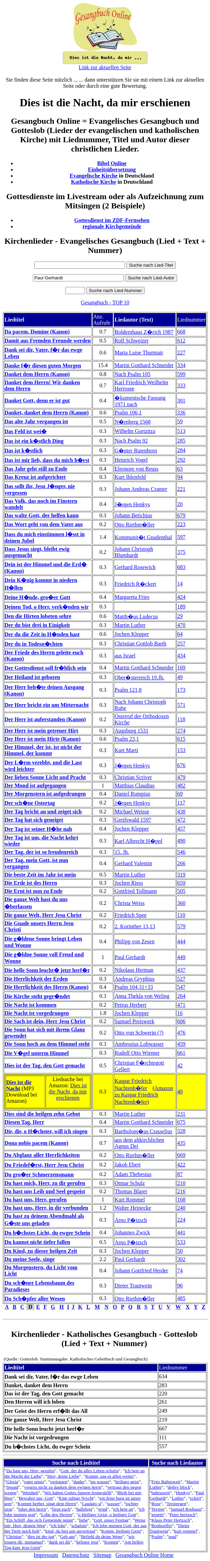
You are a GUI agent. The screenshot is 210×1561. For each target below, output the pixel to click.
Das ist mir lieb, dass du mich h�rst (46, 460)
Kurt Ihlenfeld (130, 477)
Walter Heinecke (132, 1208)
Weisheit (30, 1492)
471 (181, 1005)
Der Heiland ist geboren (32, 677)
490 (181, 841)
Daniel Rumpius (132, 794)
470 (181, 625)
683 (181, 567)
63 (180, 469)
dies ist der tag (40, 1536)
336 (181, 412)
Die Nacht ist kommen (30, 1005)
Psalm (157, 1536)
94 (180, 477)
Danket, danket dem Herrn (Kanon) (46, 412)
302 (181, 1259)
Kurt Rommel (129, 1199)
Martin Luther (129, 625)
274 (181, 731)
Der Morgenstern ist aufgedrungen (45, 794)
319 (181, 875)
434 (181, 655)
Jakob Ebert (127, 1164)
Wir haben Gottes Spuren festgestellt (77, 1492)
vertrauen (58, 1481)
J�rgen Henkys (132, 504)
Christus (13, 1536)
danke (78, 1481)
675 (181, 1122)
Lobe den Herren (56, 1514)
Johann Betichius (133, 515)
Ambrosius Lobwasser (139, 1044)
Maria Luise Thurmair (138, 352)
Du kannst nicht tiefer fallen (37, 1242)
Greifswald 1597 (132, 820)
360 (181, 903)
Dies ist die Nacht (19, 1085)
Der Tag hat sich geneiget (33, 820)
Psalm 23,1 (126, 739)
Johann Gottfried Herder (141, 1270)
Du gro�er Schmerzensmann (39, 1174)
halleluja (84, 1509)
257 (181, 643)
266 (181, 863)
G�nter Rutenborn (135, 450)
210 (181, 1183)
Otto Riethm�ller (134, 525)
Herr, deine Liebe (63, 1476)
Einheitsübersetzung (112, 169)
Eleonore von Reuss (136, 469)
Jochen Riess (128, 883)
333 (181, 385)
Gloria (12, 1481)
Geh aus (67, 1536)
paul (172, 1536)
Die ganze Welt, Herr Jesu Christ (43, 915)
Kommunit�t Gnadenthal (143, 537)
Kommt (111, 1542)
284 (181, 450)
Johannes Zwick (132, 1232)
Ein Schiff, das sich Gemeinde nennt (39, 1520)
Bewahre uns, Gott (36, 1498)
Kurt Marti (126, 750)
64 (180, 634)
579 (181, 926)
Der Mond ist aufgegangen (35, 785)
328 (181, 1131)
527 (181, 979)
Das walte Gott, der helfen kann (41, 515)
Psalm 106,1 (127, 412)
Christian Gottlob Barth (140, 643)
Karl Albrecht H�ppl (138, 841)
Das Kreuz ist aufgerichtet (35, 477)
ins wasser (99, 1481)
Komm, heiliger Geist (121, 1531)
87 (180, 1174)
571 (181, 705)
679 (181, 515)
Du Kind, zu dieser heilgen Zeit (40, 1251)
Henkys (183, 1492)
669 (181, 1155)
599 (181, 374)
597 (181, 537)
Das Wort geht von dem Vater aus (43, 524)
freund (12, 1487)
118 (181, 719)
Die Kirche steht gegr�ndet (37, 996)
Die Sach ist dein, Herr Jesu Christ (45, 1021)
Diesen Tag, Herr (24, 1122)
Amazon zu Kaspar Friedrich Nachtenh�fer (143, 1095)
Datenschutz (75, 1555)
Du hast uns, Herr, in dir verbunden (46, 1208)
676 (181, 765)
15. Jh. (121, 852)
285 (181, 441)
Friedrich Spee (130, 915)
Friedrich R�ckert (135, 584)
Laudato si (91, 1503)
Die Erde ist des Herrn (30, 883)
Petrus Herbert (130, 1005)
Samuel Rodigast (186, 1509)
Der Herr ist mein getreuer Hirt (41, 731)
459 (181, 1044)
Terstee (157, 1509)
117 (181, 803)
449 (181, 957)
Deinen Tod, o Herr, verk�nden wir (46, 607)
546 (181, 852)
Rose (156, 1503)
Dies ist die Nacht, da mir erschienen (68, 1091)
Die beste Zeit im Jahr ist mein (40, 875)
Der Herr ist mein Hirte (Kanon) (42, 739)
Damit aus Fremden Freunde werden (47, 340)
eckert (195, 1498)
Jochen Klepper (131, 634)
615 (181, 739)
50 (180, 1251)
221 (181, 489)
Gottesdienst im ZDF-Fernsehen (112, 220)
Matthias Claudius (134, 785)
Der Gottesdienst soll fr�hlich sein (45, 668)
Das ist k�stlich (23, 450)
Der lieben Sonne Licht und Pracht (45, 777)
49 (180, 677)
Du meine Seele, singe (29, 1259)
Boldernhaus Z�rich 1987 (143, 332)
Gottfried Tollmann (135, 891)
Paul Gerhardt (129, 957)
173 (181, 690)
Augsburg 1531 (131, 731)
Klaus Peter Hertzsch (170, 1520)
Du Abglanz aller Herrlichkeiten (42, 1155)
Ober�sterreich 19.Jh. (139, 677)
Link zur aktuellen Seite (105, 67)
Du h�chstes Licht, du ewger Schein (47, 1233)
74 (180, 1270)
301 (181, 400)
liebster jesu (87, 1542)
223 (181, 524)
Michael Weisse (131, 811)
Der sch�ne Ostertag (29, 803)
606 (181, 1021)
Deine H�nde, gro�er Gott (37, 597)
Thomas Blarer (130, 1191)
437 (181, 970)
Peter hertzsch (182, 1514)
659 (181, 883)
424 (181, 597)
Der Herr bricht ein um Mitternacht (46, 705)
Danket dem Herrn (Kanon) (37, 374)
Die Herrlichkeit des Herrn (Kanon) (46, 987)
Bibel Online (112, 163)
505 (181, 891)
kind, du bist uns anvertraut (70, 1531)
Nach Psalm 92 (131, 441)
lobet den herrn (32, 1509)
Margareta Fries (131, 597)
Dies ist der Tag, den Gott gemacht (44, 1065)
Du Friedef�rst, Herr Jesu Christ (44, 1165)
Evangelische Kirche (94, 176)
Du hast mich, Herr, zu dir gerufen (44, 1183)
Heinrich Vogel (131, 460)
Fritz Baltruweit (166, 1481)
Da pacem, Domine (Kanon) (37, 332)
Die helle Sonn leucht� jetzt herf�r (47, 970)
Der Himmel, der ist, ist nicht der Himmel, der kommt (43, 750)
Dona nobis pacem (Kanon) (36, 1143)
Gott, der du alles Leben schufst (90, 1470)
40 (180, 1091)
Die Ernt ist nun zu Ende (33, 891)
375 (181, 552)
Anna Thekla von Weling (141, 996)
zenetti (157, 1514)
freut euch (61, 1509)
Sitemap (102, 1555)
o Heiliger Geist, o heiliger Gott (107, 1514)
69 (180, 794)
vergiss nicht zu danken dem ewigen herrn (62, 1487)
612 (181, 340)
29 (180, 616)
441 (181, 1232)
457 (181, 829)
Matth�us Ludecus (136, 616)
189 (181, 606)
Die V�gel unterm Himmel (36, 1053)
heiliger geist (127, 1481)
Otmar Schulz (129, 1183)
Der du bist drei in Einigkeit (37, 625)
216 (181, 1191)
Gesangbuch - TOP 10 (105, 302)
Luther (178, 1498)
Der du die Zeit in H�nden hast (41, 634)
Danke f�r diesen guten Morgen (42, 365)
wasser (113, 1503)
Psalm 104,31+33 (133, 987)
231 (181, 1114)
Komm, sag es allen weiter (109, 1476)
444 (181, 941)
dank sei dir (59, 1542)
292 (181, 460)
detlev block (179, 1487)
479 (181, 777)
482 (181, 785)
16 (180, 1013)
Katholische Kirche (93, 182)
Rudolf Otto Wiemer (136, 1053)
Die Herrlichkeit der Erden (36, 979)
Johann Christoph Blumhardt (133, 552)
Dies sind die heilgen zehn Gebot (42, 1114)
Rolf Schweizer (131, 340)
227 (181, 352)
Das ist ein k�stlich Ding (33, 441)
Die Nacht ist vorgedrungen (36, 1013)
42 (180, 1065)
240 (181, 1208)
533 (181, 1242)
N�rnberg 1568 (132, 422)
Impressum (46, 1555)
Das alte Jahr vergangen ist (36, 421)
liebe (83, 1520)
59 (180, 421)
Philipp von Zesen (134, 941)
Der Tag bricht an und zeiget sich (43, 811)
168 (181, 1199)
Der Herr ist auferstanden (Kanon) (45, 719)
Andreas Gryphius (134, 979)
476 (181, 1033)
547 (181, 987)
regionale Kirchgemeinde (112, 226)
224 (181, 1220)
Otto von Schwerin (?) (138, 1033)
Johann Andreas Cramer (140, 489)
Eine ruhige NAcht (76, 1498)
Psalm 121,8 (127, 690)
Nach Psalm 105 (132, 374)
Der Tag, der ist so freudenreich (41, 852)
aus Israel (124, 655)
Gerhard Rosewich (135, 567)
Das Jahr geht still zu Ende (35, 469)
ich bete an (123, 1509)
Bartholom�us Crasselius (143, 1131)
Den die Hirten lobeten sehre (37, 616)
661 (181, 1053)
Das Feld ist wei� (25, 431)
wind (102, 1509)
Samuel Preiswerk (134, 1021)
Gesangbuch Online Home (144, 1555)
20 (180, 504)
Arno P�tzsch (130, 1220)
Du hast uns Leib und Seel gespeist (44, 1191)
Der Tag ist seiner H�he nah (38, 829)
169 (181, 667)
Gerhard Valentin (133, 863)
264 (181, 996)
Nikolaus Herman (133, 970)
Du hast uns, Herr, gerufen (35, 1199)
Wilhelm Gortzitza (134, 431)
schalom (79, 1525)
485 (181, 1298)
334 (181, 365)
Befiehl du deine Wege (101, 1536)
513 (181, 431)
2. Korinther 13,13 (134, 926)
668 (181, 332)
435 (181, 1143)
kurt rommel (185, 1531)
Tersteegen (176, 1503)
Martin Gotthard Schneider (143, 365)
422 (181, 1164)
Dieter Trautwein (133, 1285)
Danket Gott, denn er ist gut (37, 400)
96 (180, 1285)
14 (180, 583)
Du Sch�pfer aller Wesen (34, 1299)
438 (181, 811)
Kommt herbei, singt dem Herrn (46, 1503)
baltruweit (160, 1492)
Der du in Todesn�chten (33, 644)
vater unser (34, 1481)
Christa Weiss (129, 903)
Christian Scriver (133, 777)
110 (181, 915)
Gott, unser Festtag (111, 1520)
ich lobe (58, 1525)
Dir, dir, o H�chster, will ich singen (45, 1131)
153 (181, 750)
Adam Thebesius (132, 1174)
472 (181, 820)
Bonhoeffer (161, 1525)
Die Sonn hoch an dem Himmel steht (47, 1044)
